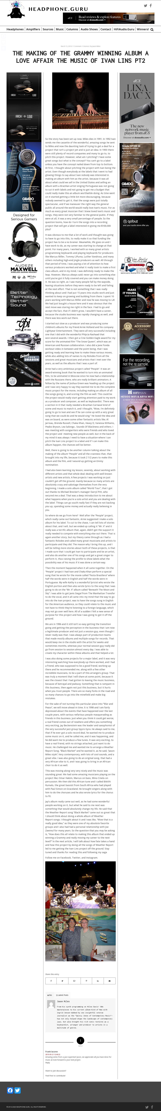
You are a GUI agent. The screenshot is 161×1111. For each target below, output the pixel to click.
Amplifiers (33, 29)
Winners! (143, 29)
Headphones (15, 29)
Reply (47, 1062)
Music (60, 29)
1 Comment (77, 46)
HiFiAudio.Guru (124, 29)
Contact (105, 29)
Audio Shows (89, 29)
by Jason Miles (95, 46)
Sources (48, 29)
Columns (72, 29)
